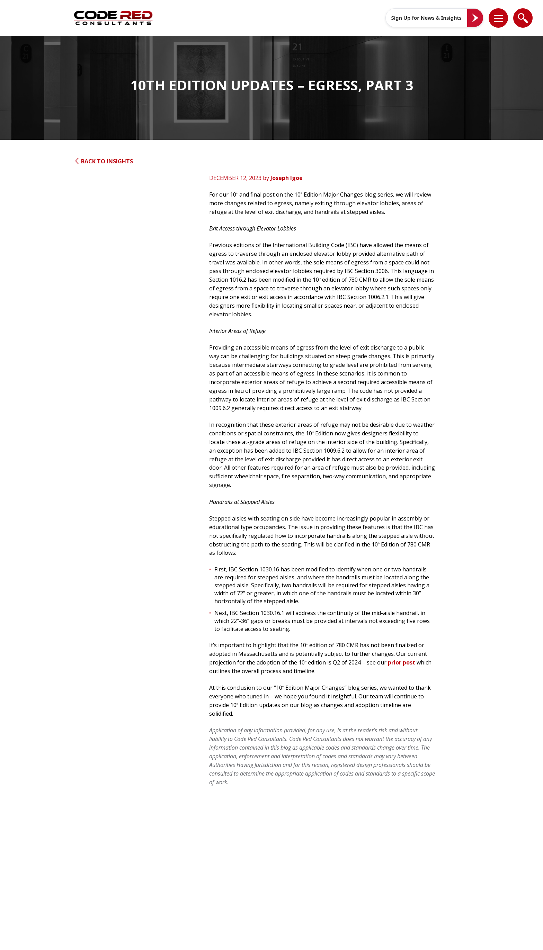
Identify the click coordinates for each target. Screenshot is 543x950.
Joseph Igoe (286, 178)
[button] (502, 18)
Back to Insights (103, 161)
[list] (498, 18)
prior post (401, 662)
